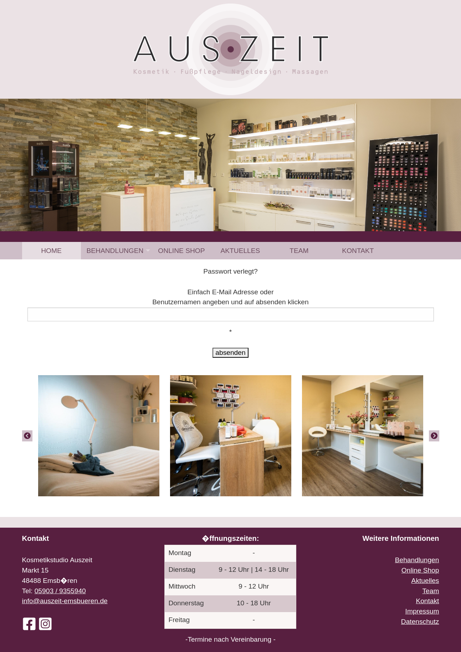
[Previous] (27, 435)
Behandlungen (115, 250)
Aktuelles (240, 250)
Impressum (422, 611)
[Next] (434, 435)
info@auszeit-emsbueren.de (65, 601)
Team (299, 250)
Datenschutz (420, 621)
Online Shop (181, 250)
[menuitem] (51, 250)
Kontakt (358, 250)
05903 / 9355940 (60, 591)
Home (51, 250)
